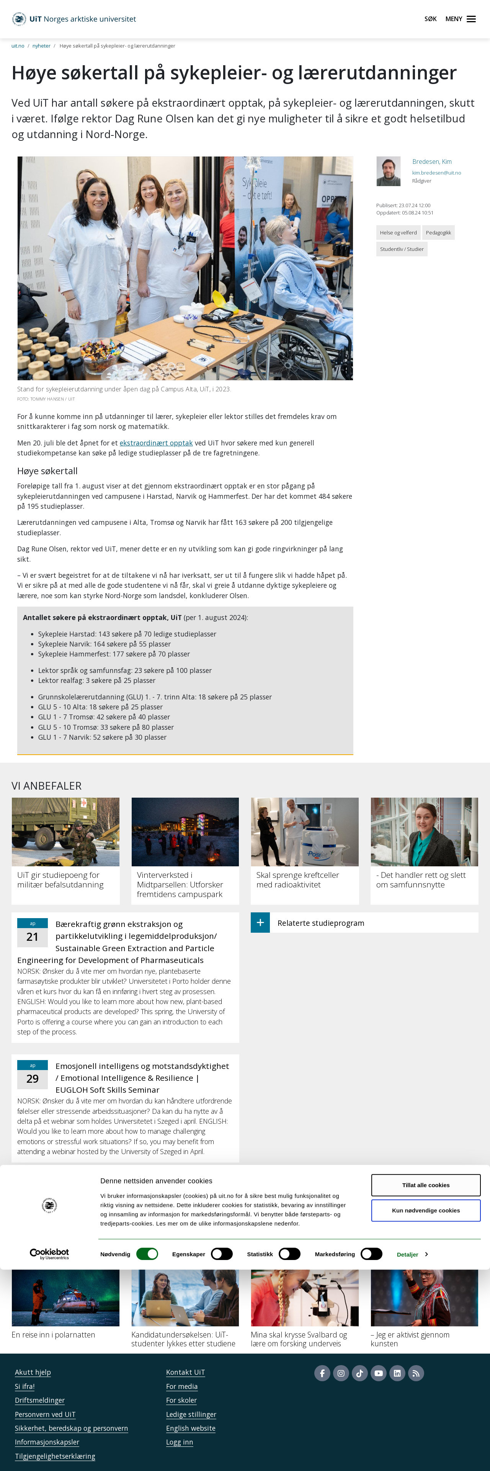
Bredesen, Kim (432, 161)
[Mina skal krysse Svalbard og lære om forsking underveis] (305, 1305)
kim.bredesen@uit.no (436, 172)
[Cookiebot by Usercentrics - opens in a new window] (49, 1456)
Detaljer (407, 1456)
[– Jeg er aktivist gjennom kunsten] (425, 1305)
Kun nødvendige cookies (426, 1411)
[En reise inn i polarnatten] (65, 1301)
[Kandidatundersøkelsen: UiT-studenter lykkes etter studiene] (185, 1305)
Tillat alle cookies (426, 1387)
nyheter (42, 45)
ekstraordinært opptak (156, 442)
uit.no (17, 45)
